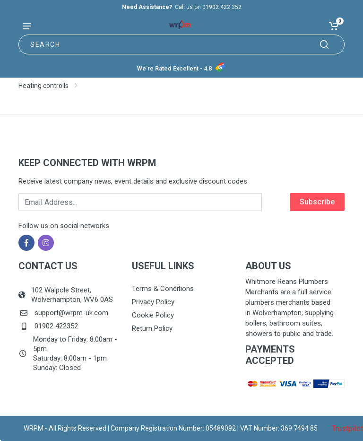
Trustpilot (347, 428)
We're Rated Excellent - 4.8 (174, 68)
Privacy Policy (153, 302)
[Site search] (181, 44)
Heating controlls (43, 85)
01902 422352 (56, 326)
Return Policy (152, 328)
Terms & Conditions (163, 288)
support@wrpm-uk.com (71, 313)
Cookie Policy (153, 315)
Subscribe (317, 201)
